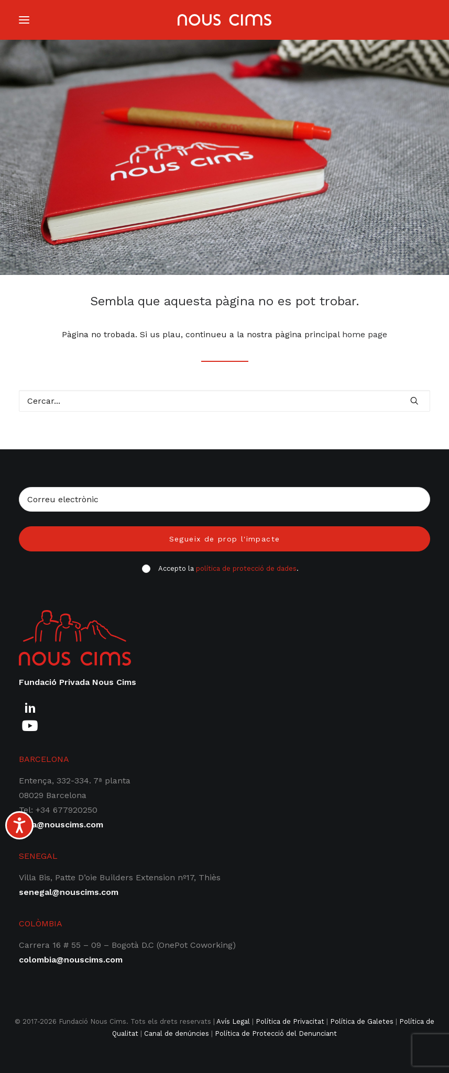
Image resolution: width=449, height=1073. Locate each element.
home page (364, 334)
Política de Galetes (361, 1021)
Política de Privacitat (290, 1021)
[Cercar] (224, 401)
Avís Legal (233, 1021)
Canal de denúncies (176, 1033)
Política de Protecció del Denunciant (276, 1033)
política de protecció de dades (246, 568)
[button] (414, 400)
